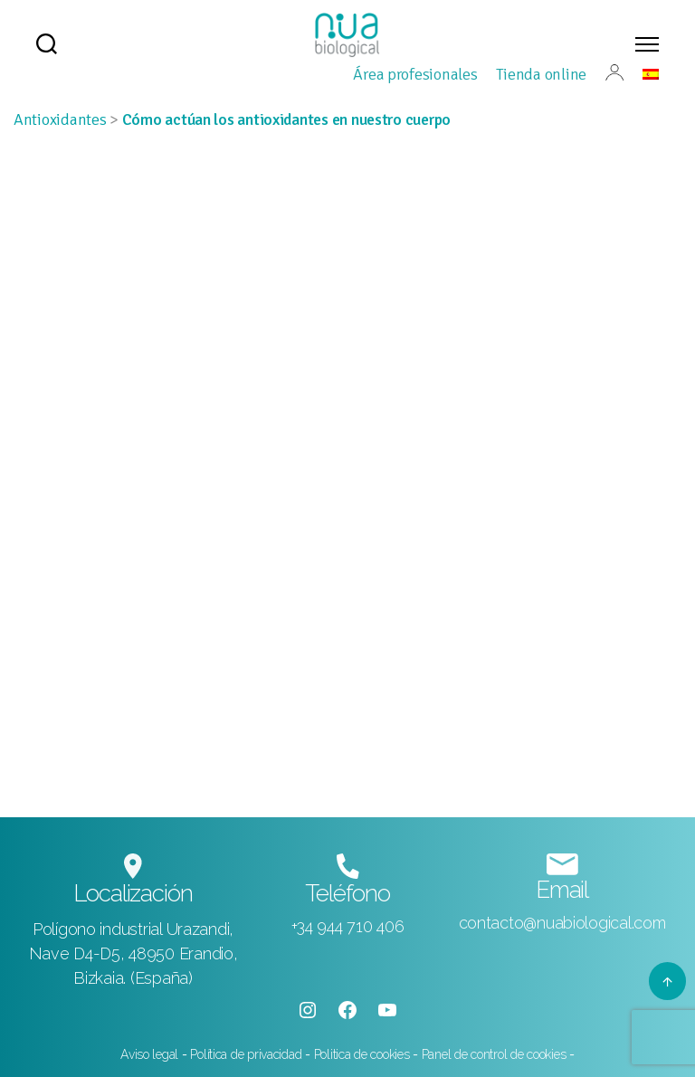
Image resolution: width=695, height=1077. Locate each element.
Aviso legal (151, 1054)
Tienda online (541, 74)
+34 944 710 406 (348, 926)
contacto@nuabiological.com (562, 922)
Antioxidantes (60, 119)
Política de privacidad (245, 1054)
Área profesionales (415, 74)
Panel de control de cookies (494, 1054)
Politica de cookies (364, 1054)
